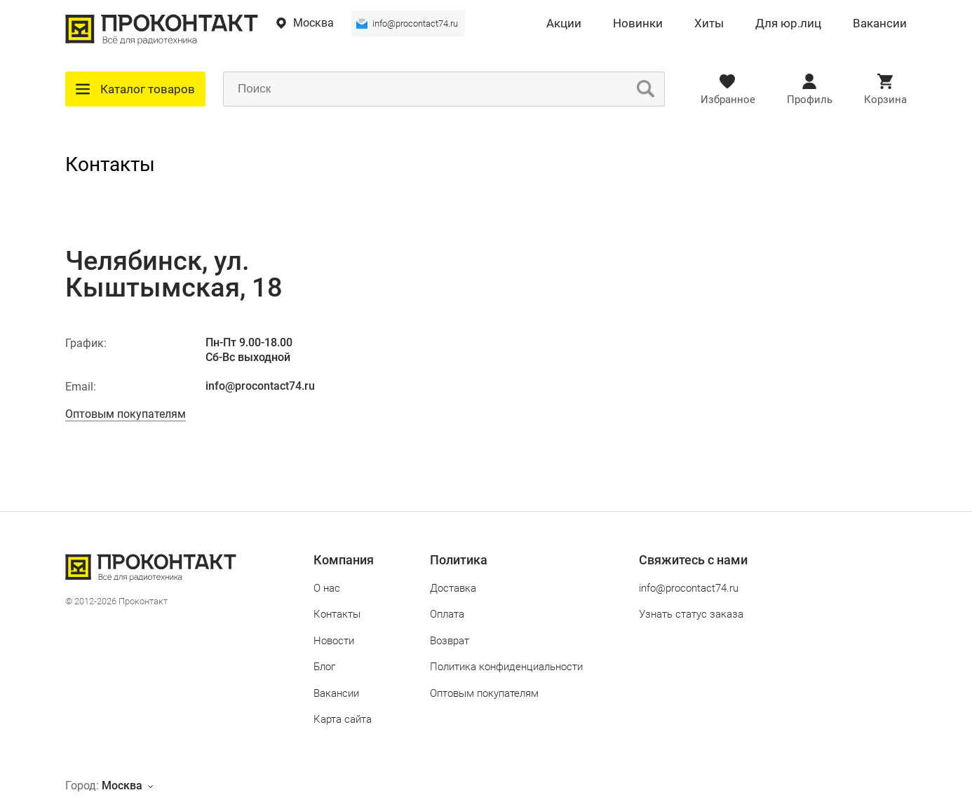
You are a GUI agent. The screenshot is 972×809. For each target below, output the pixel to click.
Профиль (809, 99)
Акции (563, 24)
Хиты (709, 24)
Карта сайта (342, 719)
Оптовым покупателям (125, 414)
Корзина (885, 99)
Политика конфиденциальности (506, 666)
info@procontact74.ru (415, 23)
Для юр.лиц (788, 24)
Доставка (453, 588)
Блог (324, 666)
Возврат (449, 640)
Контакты (336, 614)
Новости (333, 640)
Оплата (447, 614)
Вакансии (880, 24)
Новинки (638, 24)
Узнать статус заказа (691, 614)
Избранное (728, 99)
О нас (326, 588)
